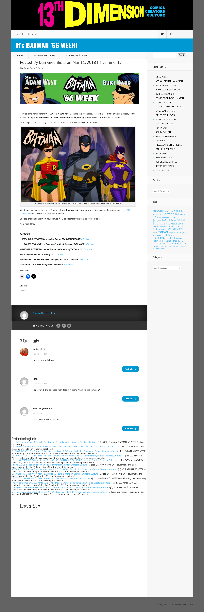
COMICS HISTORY (164, 102)
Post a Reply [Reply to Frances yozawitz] (130, 428)
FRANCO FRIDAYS (164, 123)
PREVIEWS (161, 153)
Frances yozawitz (42, 408)
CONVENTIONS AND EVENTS (170, 106)
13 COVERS (161, 76)
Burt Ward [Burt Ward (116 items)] (165, 217)
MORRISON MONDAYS (166, 136)
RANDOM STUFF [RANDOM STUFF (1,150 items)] (164, 238)
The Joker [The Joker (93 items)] (156, 246)
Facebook (64, 326)
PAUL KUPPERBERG (165, 149)
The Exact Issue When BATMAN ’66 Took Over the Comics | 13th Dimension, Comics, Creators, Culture (59, 487)
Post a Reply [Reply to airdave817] (130, 369)
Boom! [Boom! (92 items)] (159, 218)
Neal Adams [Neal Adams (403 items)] (168, 235)
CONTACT (33, 34)
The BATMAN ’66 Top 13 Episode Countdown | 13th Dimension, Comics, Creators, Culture (53, 442)
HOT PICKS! (161, 127)
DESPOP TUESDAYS (165, 115)
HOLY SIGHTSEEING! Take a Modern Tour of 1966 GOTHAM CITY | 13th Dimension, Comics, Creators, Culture (63, 460)
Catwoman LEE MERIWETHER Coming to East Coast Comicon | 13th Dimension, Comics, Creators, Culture (62, 446)
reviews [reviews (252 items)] (179, 238)
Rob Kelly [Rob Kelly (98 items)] (162, 241)
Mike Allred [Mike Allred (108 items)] (157, 235)
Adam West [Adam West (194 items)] (158, 210)
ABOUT (20, 34)
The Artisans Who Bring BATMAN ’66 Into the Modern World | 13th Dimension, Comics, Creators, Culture (60, 482)
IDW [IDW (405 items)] (169, 228)
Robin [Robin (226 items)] (155, 240)
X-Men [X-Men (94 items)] (161, 249)
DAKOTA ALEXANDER (166, 110)
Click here (85, 239)
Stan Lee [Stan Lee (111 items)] (181, 241)
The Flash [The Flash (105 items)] (182, 244)
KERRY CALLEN (163, 132)
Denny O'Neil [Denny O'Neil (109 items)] (163, 224)
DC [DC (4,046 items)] (155, 223)
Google (58, 326)
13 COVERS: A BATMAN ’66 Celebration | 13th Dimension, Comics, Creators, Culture (51, 478)
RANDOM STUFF (164, 157)
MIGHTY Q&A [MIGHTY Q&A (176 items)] (180, 232)
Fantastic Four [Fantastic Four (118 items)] (158, 226)
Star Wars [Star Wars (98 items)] (163, 244)
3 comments (110, 62)
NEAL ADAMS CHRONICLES (169, 144)
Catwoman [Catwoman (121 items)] (157, 220)
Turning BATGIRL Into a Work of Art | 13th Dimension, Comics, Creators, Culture (49, 464)
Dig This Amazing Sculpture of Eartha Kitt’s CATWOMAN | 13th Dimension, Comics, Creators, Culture (59, 491)
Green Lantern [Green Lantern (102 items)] (161, 229)
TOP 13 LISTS (162, 170)
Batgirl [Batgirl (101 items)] (159, 214)
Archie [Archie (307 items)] (177, 210)
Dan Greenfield (52, 62)
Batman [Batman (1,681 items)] (168, 213)
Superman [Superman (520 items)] (173, 243)
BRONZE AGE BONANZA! (168, 89)
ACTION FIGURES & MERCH (169, 81)
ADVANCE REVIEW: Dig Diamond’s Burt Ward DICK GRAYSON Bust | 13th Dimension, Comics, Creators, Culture (63, 469)
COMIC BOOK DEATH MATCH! (170, 98)
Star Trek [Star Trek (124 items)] (156, 244)
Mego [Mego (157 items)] (171, 232)
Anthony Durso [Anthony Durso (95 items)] (168, 211)
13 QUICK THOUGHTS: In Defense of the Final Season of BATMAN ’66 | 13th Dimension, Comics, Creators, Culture (66, 455)
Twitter (69, 326)
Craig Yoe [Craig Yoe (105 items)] (172, 220)
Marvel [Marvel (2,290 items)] (162, 231)
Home (20, 55)
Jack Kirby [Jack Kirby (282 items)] (177, 228)
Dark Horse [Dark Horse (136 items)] (181, 220)
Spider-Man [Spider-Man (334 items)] (172, 240)
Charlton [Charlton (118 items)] (165, 220)
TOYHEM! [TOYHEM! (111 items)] (163, 246)
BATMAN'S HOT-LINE (44, 55)
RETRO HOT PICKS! (165, 166)
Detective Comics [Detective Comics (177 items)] (176, 223)
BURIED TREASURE (165, 93)
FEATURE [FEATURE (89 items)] (167, 226)
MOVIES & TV (162, 140)
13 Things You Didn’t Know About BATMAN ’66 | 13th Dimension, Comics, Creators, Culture (54, 473)
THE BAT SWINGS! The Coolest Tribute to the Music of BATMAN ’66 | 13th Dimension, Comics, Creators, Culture (64, 451)
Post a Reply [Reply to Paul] (130, 398)
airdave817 (39, 349)
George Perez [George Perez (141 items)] (176, 226)
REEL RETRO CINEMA (166, 161)
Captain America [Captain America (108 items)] (175, 217)
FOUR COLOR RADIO (166, 119)
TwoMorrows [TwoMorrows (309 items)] (173, 246)
